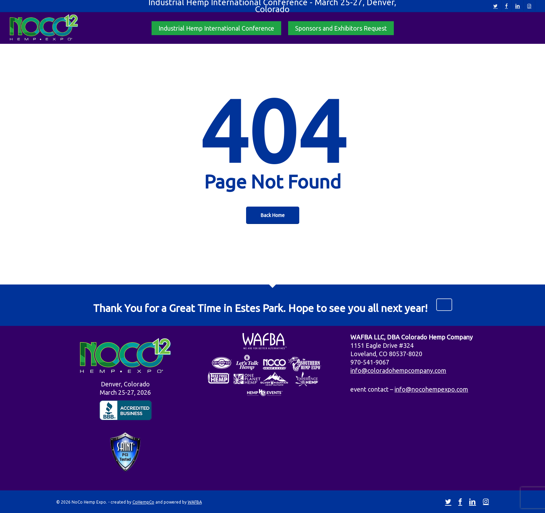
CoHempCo (143, 502)
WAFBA (195, 502)
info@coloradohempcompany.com (398, 370)
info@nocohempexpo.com (431, 389)
